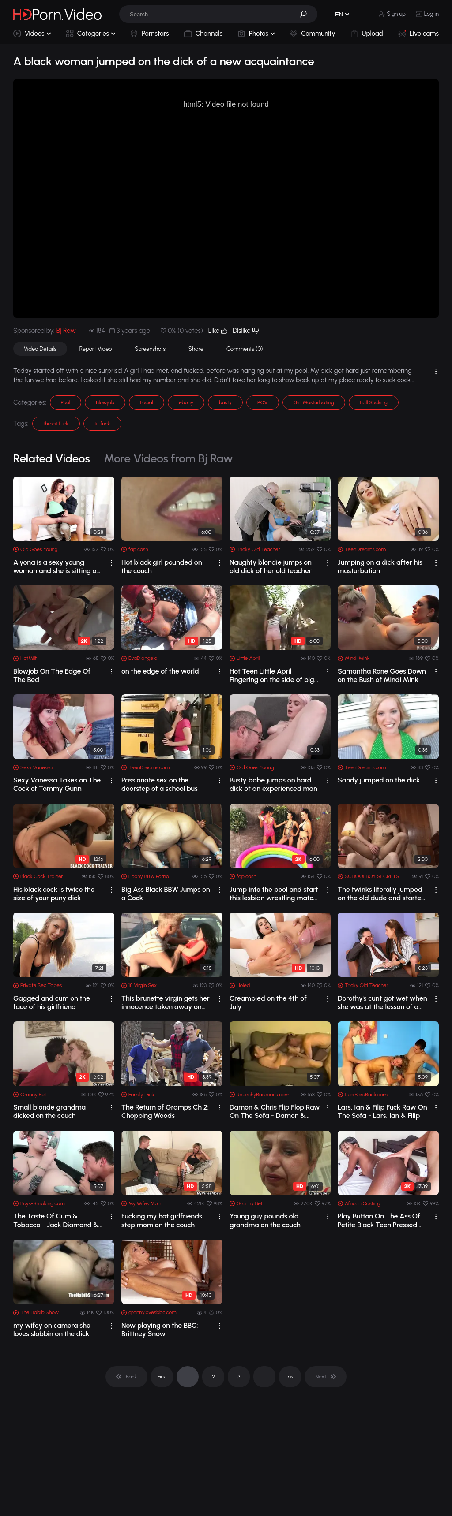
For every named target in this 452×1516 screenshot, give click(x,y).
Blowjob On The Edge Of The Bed (51, 675)
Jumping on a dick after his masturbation (380, 566)
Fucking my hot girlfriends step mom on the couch (161, 1220)
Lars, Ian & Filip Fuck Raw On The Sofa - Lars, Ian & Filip (382, 1111)
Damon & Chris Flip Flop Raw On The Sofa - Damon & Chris (275, 1111)
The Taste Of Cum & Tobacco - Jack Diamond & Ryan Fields (55, 1220)
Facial (146, 402)
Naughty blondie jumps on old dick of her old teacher (271, 566)
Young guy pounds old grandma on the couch (265, 1220)
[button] (306, 14)
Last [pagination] (290, 1377)
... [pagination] (264, 1377)
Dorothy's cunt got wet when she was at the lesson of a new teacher (382, 1002)
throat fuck (56, 424)
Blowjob (105, 402)
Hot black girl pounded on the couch (161, 566)
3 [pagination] (238, 1377)
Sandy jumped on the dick (379, 780)
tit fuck (102, 424)
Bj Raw (66, 331)
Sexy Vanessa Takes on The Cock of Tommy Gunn (57, 784)
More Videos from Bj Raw (168, 458)
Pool (66, 402)
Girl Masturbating (314, 402)
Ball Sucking (374, 402)
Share (195, 349)
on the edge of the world (160, 671)
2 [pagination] (213, 1377)
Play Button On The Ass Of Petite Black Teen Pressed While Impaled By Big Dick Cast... (379, 1220)
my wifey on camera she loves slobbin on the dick (51, 1329)
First (162, 1377)
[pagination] (126, 1376)
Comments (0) (244, 349)
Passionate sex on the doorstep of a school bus (159, 784)
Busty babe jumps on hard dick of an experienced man (273, 784)
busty (225, 402)
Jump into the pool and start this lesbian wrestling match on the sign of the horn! (274, 893)
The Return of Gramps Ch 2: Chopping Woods (165, 1111)
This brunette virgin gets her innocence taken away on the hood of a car (165, 1002)
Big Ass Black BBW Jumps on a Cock (165, 893)
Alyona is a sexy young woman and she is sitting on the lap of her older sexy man (56, 566)
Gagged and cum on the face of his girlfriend (51, 1002)
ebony (186, 402)
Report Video (95, 349)
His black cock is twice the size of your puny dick (53, 893)
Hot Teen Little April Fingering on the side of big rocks (272, 675)
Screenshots (150, 349)
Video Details (40, 349)
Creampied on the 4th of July (268, 1002)
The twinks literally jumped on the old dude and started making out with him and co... (382, 893)
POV (262, 402)
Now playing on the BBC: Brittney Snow (159, 1329)
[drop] (111, 562)
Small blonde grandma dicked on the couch (49, 1111)
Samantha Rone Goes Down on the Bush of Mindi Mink (382, 675)
